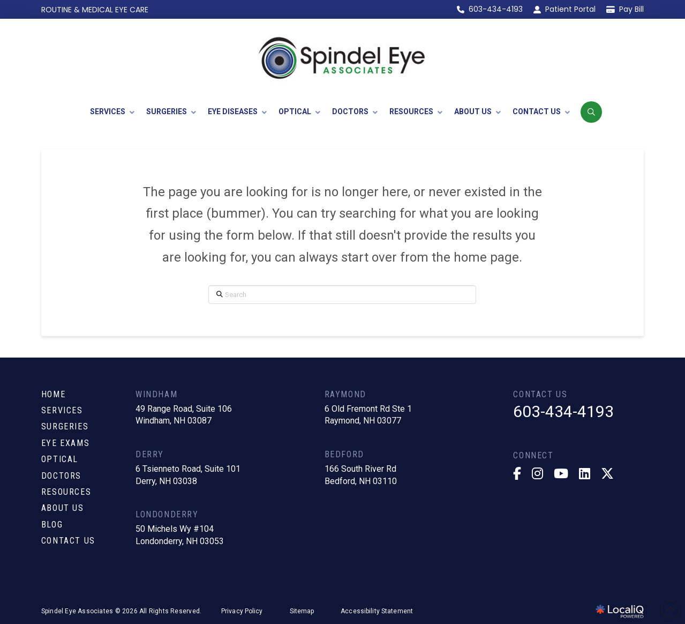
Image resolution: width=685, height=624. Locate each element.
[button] (591, 112)
